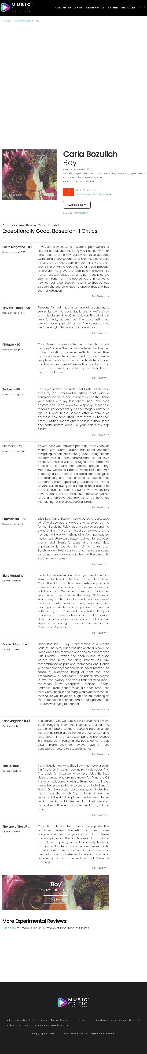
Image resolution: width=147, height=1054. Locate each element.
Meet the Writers (54, 1020)
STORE (113, 7)
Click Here (56, 899)
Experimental (22, 21)
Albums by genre (69, 7)
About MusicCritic (21, 1020)
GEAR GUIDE (95, 7)
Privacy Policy (17, 1025)
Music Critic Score (95, 194)
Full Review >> (100, 296)
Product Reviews (95, 1020)
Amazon (83, 212)
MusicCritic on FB (127, 1020)
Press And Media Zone (52, 1025)
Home (6, 21)
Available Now (77, 205)
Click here (9, 928)
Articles (128, 7)
